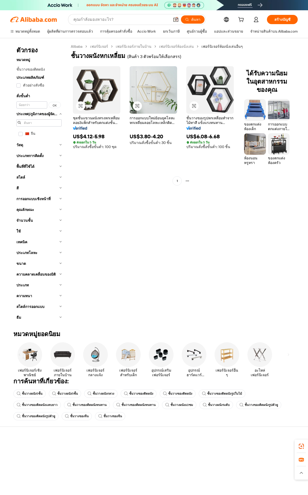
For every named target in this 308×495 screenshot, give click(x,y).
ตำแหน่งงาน (256, 479)
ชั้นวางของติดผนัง (138, 394)
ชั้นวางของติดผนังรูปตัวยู (258, 405)
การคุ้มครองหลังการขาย (88, 485)
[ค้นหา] (193, 19)
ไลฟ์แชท (17, 460)
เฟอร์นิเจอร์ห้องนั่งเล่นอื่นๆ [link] (222, 46)
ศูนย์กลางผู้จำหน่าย (202, 460)
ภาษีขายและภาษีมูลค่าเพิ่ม (149, 470)
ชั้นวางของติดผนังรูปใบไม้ (222, 394)
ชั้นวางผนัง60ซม (179, 405)
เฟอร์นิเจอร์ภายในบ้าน (133, 46)
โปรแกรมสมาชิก (141, 460)
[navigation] (39, 183)
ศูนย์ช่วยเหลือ (21, 450)
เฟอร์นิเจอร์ (99, 46)
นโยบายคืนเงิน (81, 465)
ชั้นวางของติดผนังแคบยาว (37, 405)
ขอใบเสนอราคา (141, 450)
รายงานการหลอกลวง (27, 489)
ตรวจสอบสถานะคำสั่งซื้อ (30, 470)
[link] (301, 446)
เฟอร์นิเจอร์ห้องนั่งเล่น (176, 46)
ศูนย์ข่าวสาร (256, 470)
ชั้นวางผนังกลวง (101, 394)
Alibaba (76, 46)
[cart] (242, 20)
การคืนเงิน (18, 479)
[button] (176, 19)
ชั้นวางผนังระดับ (216, 405)
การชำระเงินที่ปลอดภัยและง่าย (93, 456)
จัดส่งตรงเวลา (80, 475)
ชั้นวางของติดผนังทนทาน (87, 405)
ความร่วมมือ (197, 484)
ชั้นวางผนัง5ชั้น (29, 394)
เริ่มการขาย (196, 450)
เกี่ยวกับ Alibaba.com (262, 450)
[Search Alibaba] (121, 19)
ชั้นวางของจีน (77, 416)
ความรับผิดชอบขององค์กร (266, 460)
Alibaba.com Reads (143, 479)
